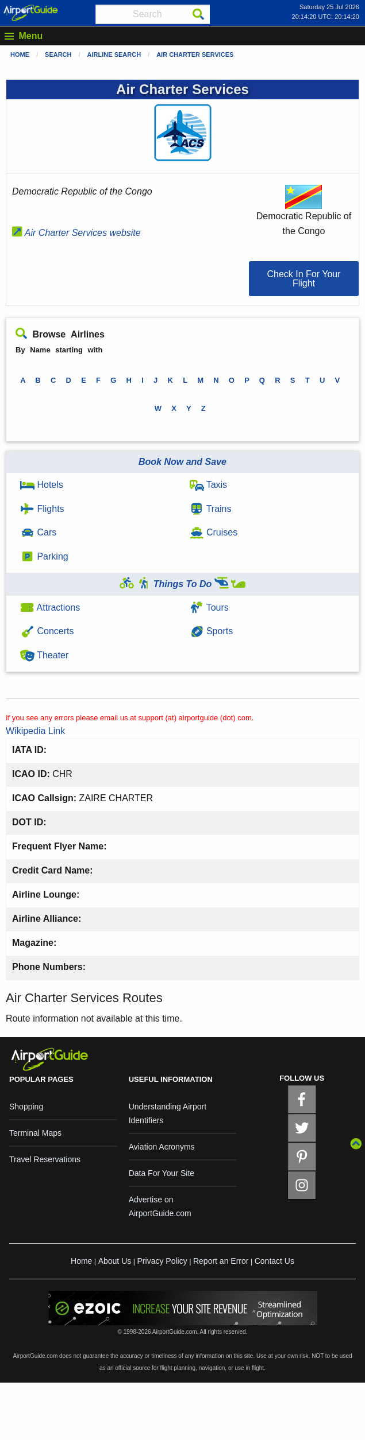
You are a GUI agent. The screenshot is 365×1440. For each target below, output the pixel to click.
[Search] (198, 14)
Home (19, 54)
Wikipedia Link (35, 731)
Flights (42, 509)
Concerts (47, 631)
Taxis (209, 485)
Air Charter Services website (76, 233)
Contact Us (274, 1261)
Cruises (214, 532)
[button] (304, 278)
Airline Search (114, 54)
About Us (115, 1261)
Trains (211, 509)
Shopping (26, 1106)
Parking (44, 556)
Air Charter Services (194, 54)
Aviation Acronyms (162, 1146)
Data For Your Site (161, 1173)
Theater (44, 655)
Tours (209, 607)
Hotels (41, 485)
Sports (211, 631)
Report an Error (220, 1261)
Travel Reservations (44, 1159)
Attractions (50, 607)
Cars (38, 532)
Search (58, 54)
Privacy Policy (162, 1261)
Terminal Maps (35, 1133)
